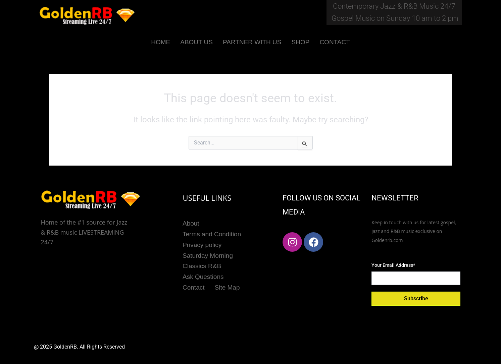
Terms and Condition (212, 233)
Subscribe (416, 298)
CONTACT (334, 42)
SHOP (301, 42)
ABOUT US (196, 42)
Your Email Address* (393, 265)
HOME (160, 42)
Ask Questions (203, 276)
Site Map (227, 286)
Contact (193, 286)
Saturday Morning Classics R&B (208, 260)
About (191, 223)
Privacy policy (202, 244)
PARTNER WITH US (252, 42)
